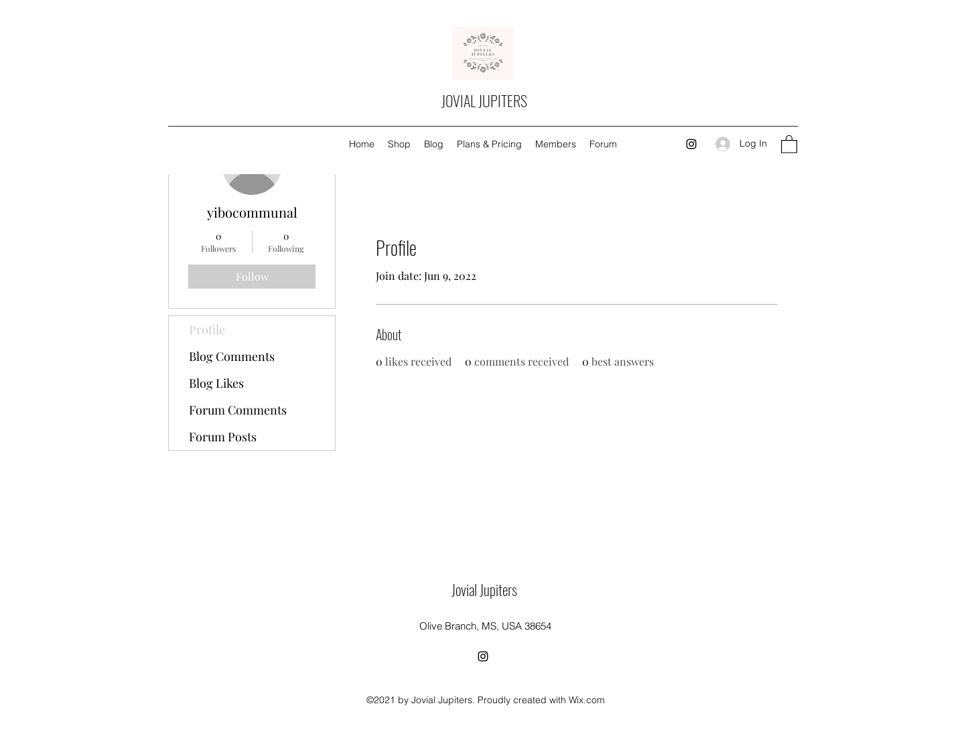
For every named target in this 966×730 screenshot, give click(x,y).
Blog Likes (216, 383)
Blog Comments (232, 356)
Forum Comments (238, 410)
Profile (207, 329)
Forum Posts (223, 437)
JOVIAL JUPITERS (484, 100)
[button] (789, 143)
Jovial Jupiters (484, 589)
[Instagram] (691, 144)
